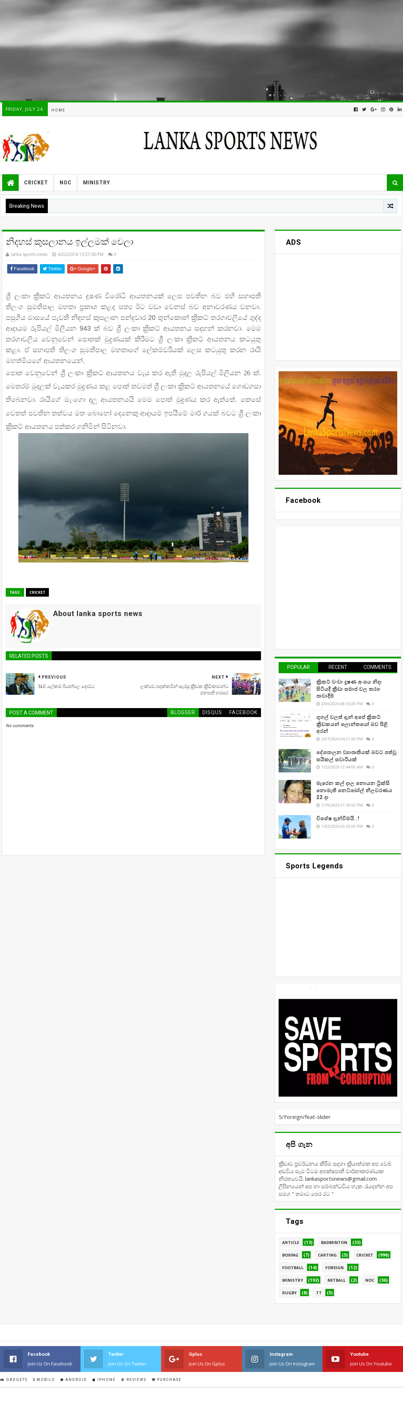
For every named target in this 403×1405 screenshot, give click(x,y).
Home (58, 110)
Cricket (36, 182)
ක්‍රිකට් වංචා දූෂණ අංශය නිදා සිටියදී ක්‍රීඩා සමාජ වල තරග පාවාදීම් (349, 689)
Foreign (334, 1267)
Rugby (289, 1292)
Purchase (167, 1380)
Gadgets (14, 1380)
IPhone (104, 1380)
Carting (327, 1255)
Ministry (96, 182)
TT (319, 1292)
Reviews (133, 1380)
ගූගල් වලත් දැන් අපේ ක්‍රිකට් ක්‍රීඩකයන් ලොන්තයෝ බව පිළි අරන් (352, 724)
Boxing (290, 1255)
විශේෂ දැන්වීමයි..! (338, 818)
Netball (336, 1280)
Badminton (334, 1242)
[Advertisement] (201, 50)
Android (73, 1380)
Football (292, 1267)
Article (290, 1242)
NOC (66, 182)
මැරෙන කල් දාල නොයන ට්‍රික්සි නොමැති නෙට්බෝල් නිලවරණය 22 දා (354, 790)
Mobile (44, 1380)
